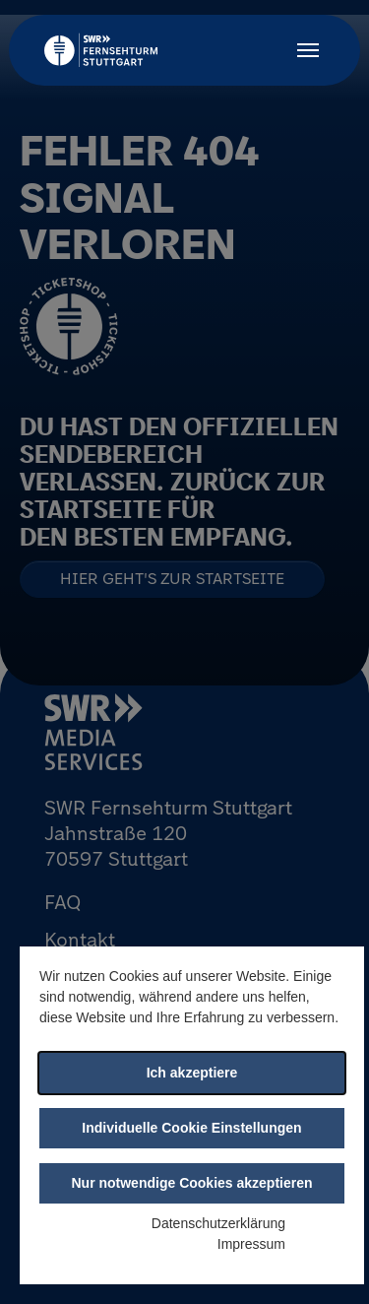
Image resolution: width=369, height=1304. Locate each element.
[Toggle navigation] (308, 50)
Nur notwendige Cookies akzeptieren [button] (191, 1183)
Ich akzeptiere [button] (192, 1072)
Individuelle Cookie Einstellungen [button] (191, 1128)
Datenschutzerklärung (218, 1223)
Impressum (251, 1244)
